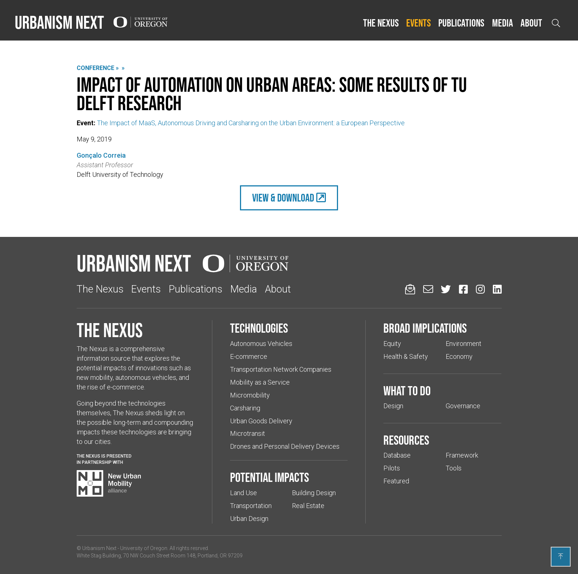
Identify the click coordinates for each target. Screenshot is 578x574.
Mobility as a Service (260, 382)
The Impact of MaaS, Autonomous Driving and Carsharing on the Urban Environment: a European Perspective (251, 123)
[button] (381, 23)
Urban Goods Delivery (261, 421)
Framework (462, 455)
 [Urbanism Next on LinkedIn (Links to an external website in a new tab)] (497, 289)
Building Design (314, 493)
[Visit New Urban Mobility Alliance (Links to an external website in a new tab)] (109, 483)
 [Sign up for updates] (410, 289)
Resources (406, 440)
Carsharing (245, 408)
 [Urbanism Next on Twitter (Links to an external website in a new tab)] (446, 289)
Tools (454, 468)
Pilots (391, 468)
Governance (463, 406)
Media (502, 23)
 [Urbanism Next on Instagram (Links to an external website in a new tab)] (480, 289)
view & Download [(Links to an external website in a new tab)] (283, 198)
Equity (392, 343)
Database (397, 455)
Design (393, 406)
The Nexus (381, 23)
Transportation (251, 506)
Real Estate (308, 506)
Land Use (243, 493)
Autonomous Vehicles (261, 343)
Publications (461, 23)
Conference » (98, 67)
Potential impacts (269, 477)
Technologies (259, 328)
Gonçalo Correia (101, 155)
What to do (407, 390)
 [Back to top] (560, 556)
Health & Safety (405, 356)
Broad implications (425, 328)
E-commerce (248, 356)
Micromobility (250, 395)
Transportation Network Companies (280, 369)
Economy (459, 356)
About (531, 23)
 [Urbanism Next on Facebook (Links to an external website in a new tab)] (463, 289)
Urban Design (249, 518)
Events (418, 23)
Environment (463, 343)
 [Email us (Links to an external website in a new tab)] (428, 289)
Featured (396, 481)
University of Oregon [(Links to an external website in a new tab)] (143, 548)
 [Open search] (556, 23)
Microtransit (247, 433)
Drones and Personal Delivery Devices (285, 446)
